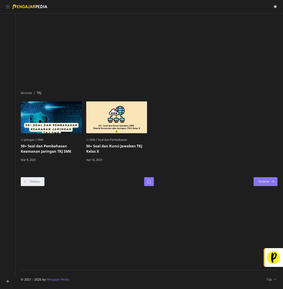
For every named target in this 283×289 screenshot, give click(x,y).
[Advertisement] (149, 51)
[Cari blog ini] (92, 6)
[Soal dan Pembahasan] (113, 140)
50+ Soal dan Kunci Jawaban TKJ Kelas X (115, 149)
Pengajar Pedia (59, 279)
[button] (275, 6)
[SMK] (42, 140)
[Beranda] (150, 181)
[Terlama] (265, 181)
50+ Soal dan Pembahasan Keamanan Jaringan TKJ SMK (47, 149)
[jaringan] (31, 140)
